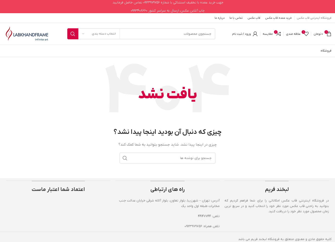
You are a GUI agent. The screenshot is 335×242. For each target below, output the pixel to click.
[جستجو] (141, 33)
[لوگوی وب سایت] (27, 33)
